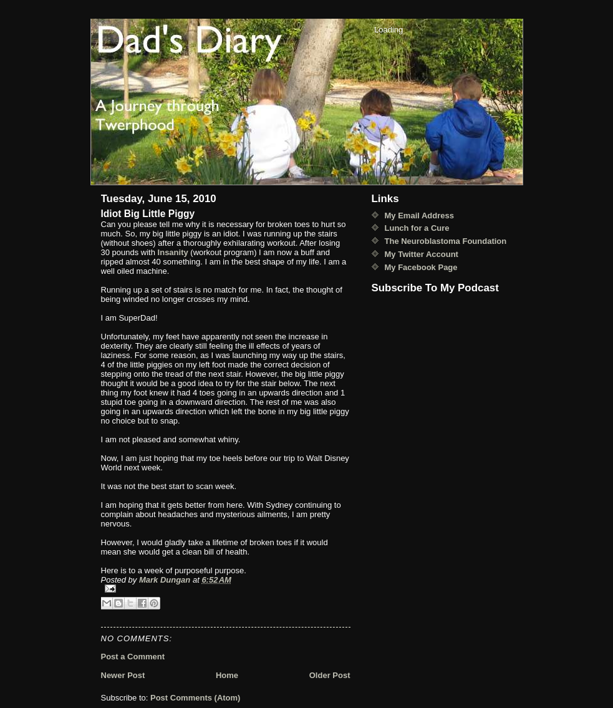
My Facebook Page (421, 267)
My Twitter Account (421, 254)
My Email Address (420, 215)
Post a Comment (133, 656)
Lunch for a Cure (417, 228)
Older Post (329, 675)
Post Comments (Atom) (195, 697)
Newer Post (123, 675)
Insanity (173, 252)
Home (227, 675)
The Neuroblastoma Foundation (446, 241)
